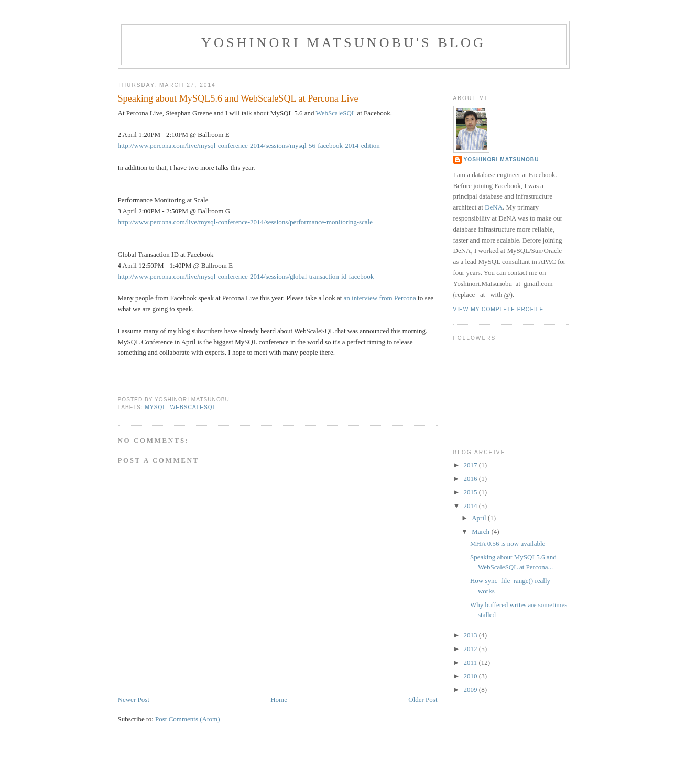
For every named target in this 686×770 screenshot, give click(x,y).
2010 (471, 676)
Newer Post (133, 699)
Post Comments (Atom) (187, 719)
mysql (156, 407)
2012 (471, 649)
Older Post (422, 699)
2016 (471, 478)
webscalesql (193, 407)
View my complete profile (498, 309)
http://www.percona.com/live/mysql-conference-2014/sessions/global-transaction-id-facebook (246, 276)
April (480, 518)
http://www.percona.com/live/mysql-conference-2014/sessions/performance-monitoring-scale (245, 222)
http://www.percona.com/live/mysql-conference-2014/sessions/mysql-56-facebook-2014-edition (249, 145)
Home (278, 699)
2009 (471, 690)
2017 (471, 465)
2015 (471, 492)
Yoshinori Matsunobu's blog (343, 42)
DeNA (494, 207)
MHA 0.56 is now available (507, 543)
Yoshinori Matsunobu (501, 159)
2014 (471, 506)
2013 (471, 635)
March (481, 531)
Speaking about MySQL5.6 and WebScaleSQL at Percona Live (238, 98)
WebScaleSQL (336, 113)
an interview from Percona (380, 298)
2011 (471, 662)
